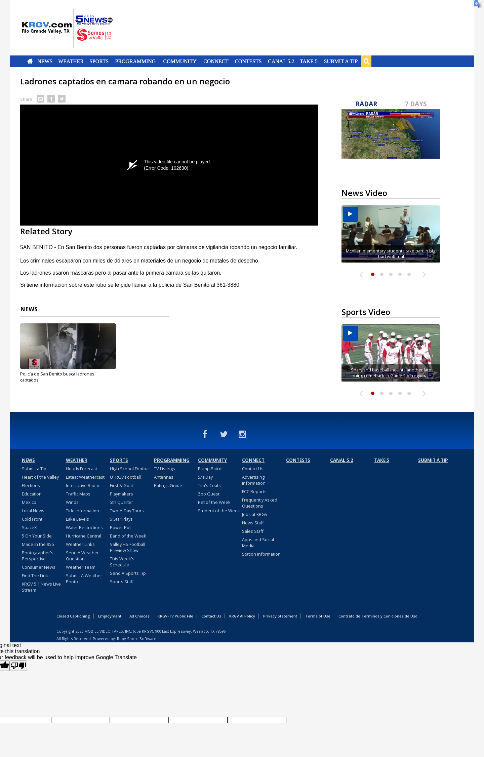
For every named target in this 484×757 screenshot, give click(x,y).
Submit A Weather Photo (84, 578)
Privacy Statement (280, 616)
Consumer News (38, 567)
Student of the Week (219, 511)
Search (366, 61)
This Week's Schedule (122, 562)
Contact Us (253, 469)
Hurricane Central (83, 536)
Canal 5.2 (281, 61)
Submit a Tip (341, 61)
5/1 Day (205, 477)
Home (30, 61)
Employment (109, 616)
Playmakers (121, 494)
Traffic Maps (78, 494)
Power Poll (120, 527)
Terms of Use (317, 616)
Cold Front (32, 519)
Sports (99, 61)
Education (32, 494)
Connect (216, 61)
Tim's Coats (209, 485)
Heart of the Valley (40, 477)
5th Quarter (121, 502)
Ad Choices (139, 616)
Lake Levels (77, 519)
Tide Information (82, 511)
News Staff (253, 523)
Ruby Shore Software (136, 638)
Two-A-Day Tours (127, 511)
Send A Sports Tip (128, 573)
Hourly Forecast (81, 469)
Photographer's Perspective (37, 556)
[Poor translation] (18, 666)
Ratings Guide (168, 485)
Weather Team (80, 567)
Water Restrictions (84, 527)
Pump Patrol (210, 469)
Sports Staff (122, 582)
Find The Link (35, 575)
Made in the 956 (38, 544)
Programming (135, 61)
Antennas (163, 477)
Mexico (29, 502)
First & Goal (121, 485)
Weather (71, 61)
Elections (31, 485)
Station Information (261, 554)
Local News (33, 511)
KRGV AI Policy (242, 616)
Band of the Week (128, 536)
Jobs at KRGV (255, 514)
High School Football (130, 469)
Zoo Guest (208, 494)
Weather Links (80, 544)
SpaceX (29, 527)
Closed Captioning (73, 616)
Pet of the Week (214, 502)
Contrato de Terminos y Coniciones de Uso (377, 616)
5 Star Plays (121, 519)
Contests (248, 61)
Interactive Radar (82, 485)
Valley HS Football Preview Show (127, 547)
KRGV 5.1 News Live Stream (41, 587)
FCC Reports (254, 491)
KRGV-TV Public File (175, 616)
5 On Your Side (37, 536)
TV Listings (164, 469)
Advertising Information (254, 480)
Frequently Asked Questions (259, 503)
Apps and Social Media (258, 542)
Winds (72, 502)
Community (180, 61)
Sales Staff (253, 531)
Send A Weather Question (82, 556)
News (44, 61)
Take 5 (309, 61)
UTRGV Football (125, 477)
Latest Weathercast (85, 477)
